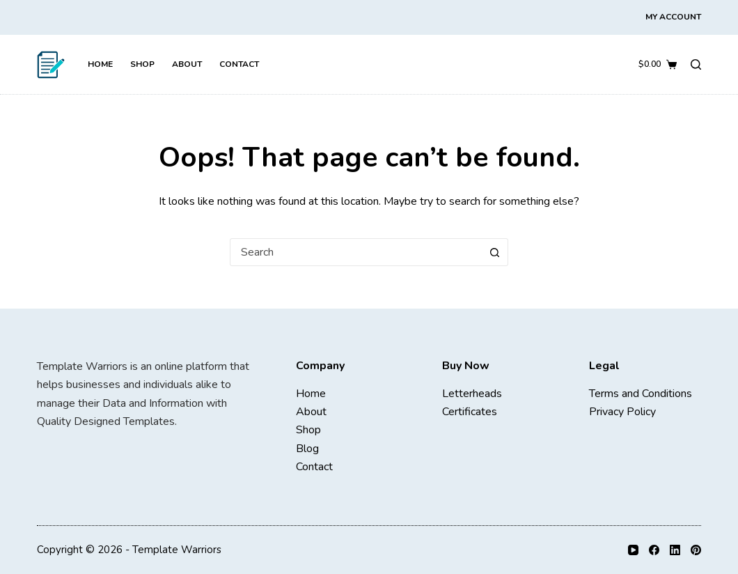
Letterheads (472, 393)
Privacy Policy (622, 411)
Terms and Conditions (640, 393)
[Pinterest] (696, 550)
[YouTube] (633, 550)
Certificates (469, 411)
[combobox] (355, 252)
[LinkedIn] (675, 550)
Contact (239, 64)
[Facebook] (654, 550)
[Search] (696, 64)
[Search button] (494, 252)
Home (100, 64)
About (187, 64)
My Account (673, 16)
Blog (307, 448)
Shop (142, 64)
